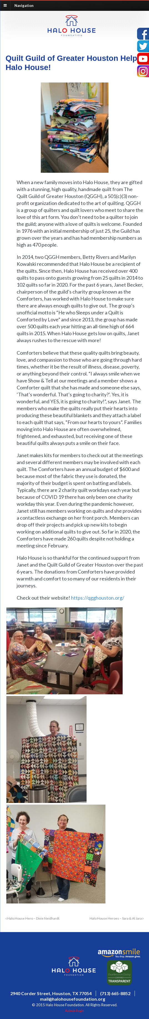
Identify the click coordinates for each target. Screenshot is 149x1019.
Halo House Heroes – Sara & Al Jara (116, 918)
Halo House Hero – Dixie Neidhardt (32, 918)
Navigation (24, 5)
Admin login (74, 1010)
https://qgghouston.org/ (97, 598)
